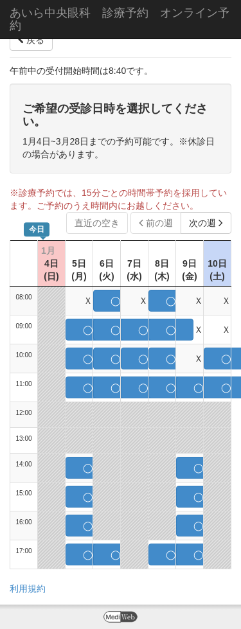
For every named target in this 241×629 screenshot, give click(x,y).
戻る (31, 40)
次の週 (206, 223)
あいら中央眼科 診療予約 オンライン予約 (119, 19)
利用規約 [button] (28, 588)
